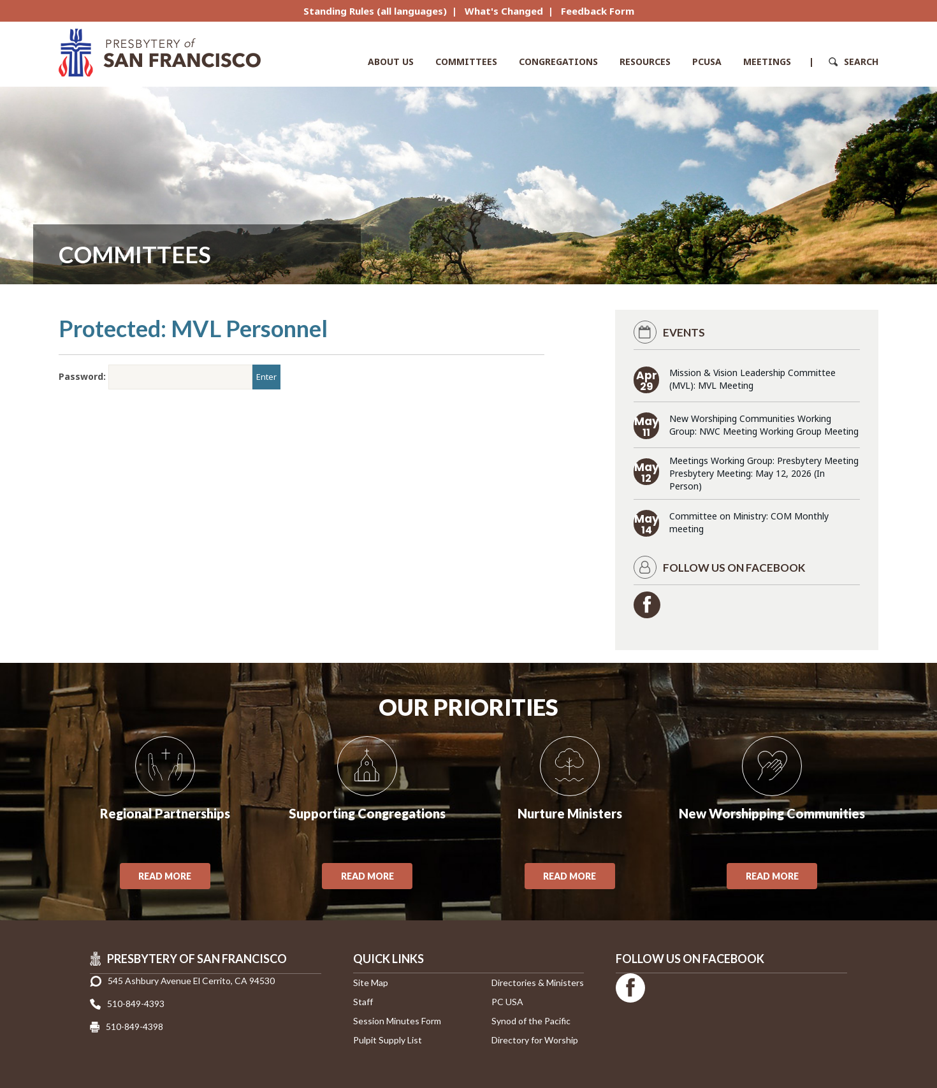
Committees (466, 61)
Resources (645, 61)
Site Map (370, 982)
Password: (155, 377)
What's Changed (504, 10)
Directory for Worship (534, 1039)
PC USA (507, 1001)
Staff (363, 1001)
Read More (164, 876)
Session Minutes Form (397, 1020)
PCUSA (707, 61)
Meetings (767, 61)
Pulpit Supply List (387, 1039)
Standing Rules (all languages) (375, 10)
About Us (391, 61)
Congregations (558, 61)
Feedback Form (597, 10)
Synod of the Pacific (530, 1020)
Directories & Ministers (537, 982)
